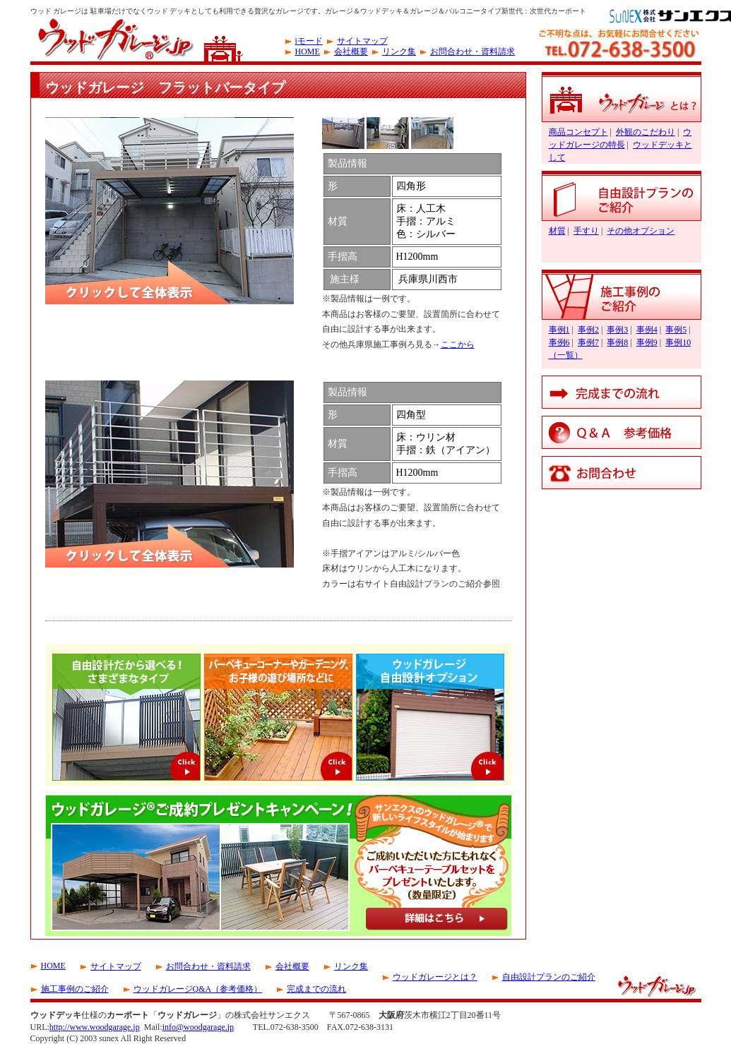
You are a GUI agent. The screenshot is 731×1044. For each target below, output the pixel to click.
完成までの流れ (316, 989)
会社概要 (351, 51)
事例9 (647, 342)
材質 (557, 231)
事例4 (647, 330)
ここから (458, 344)
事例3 (617, 330)
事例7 (588, 342)
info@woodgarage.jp (198, 1027)
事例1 (559, 330)
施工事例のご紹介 (75, 989)
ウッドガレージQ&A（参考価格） (198, 989)
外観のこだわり (645, 132)
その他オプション (640, 231)
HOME (307, 51)
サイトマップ (362, 41)
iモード (309, 41)
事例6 (559, 342)
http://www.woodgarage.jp (94, 1027)
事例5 (676, 330)
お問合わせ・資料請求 (472, 51)
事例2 (588, 330)
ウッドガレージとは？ (435, 977)
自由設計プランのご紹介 (548, 977)
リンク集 (399, 51)
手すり (586, 231)
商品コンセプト (578, 132)
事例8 (617, 342)
